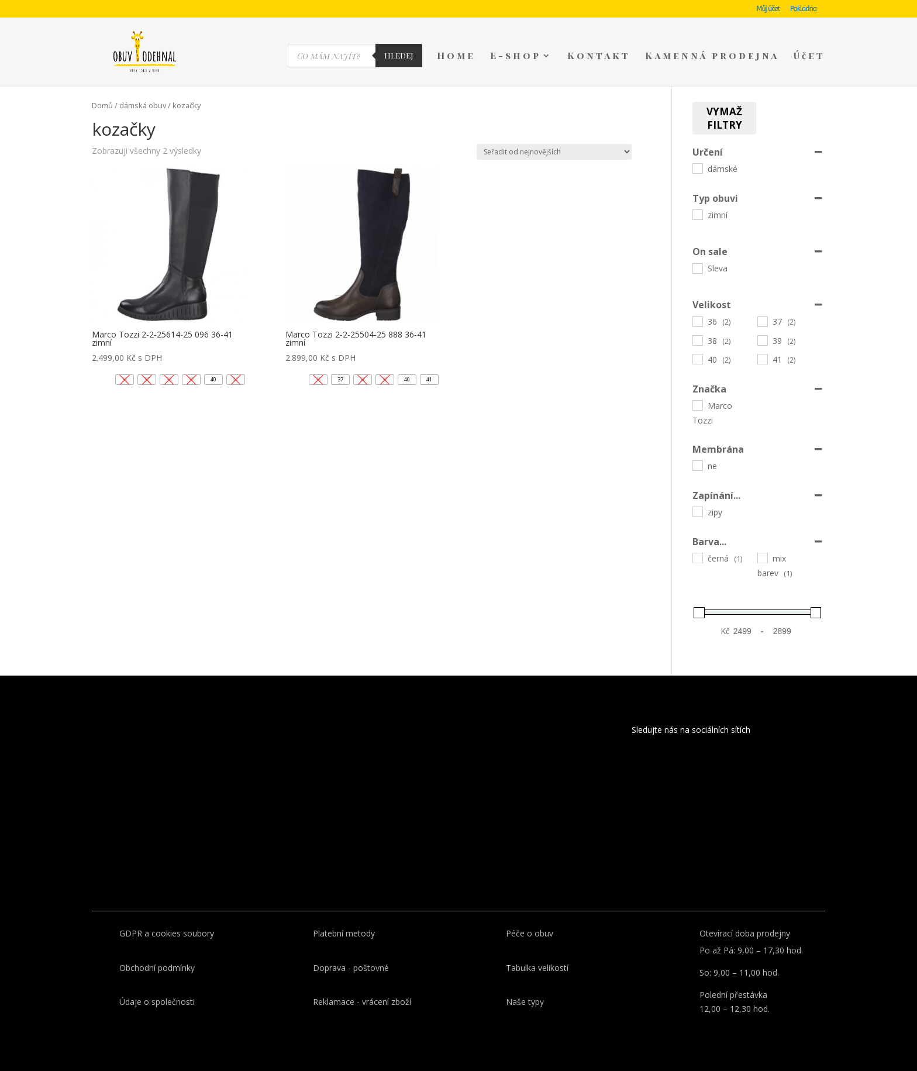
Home (456, 56)
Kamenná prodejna (712, 56)
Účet (809, 56)
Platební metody (344, 933)
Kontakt (598, 56)
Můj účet (768, 9)
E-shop (515, 56)
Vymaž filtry (724, 118)
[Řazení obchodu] (554, 152)
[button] (213, 379)
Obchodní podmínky (157, 967)
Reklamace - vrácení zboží (362, 1001)
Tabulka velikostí (537, 967)
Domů (102, 105)
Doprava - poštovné (351, 967)
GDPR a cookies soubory (166, 933)
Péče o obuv (529, 933)
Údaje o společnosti (157, 1001)
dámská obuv (142, 105)
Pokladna (803, 9)
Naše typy (525, 1001)
